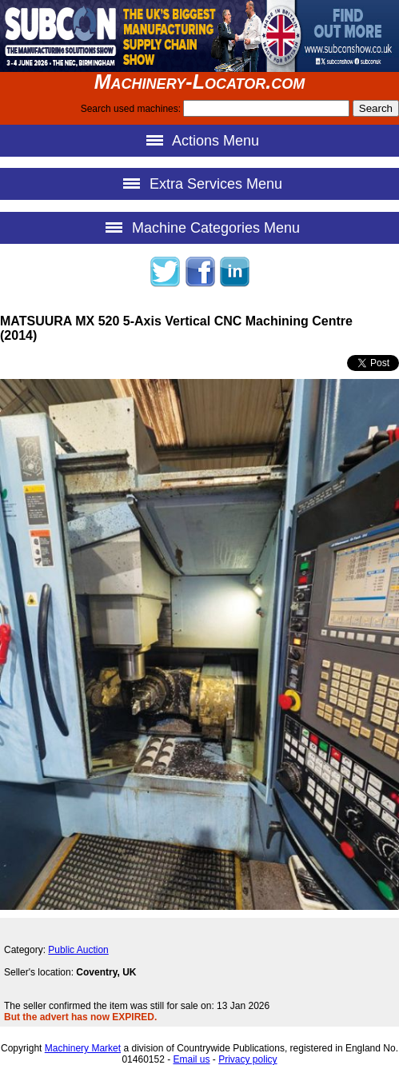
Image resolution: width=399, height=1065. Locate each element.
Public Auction (78, 949)
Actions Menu (199, 140)
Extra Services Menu (199, 183)
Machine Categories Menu (199, 227)
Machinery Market (83, 1048)
